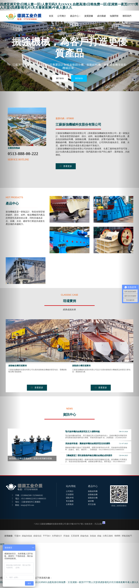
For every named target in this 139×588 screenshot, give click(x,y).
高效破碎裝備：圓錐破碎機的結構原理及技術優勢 (87, 443)
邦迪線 (66, 536)
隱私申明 (70, 498)
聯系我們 (127, 16)
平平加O (46, 536)
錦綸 (99, 536)
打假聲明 (70, 495)
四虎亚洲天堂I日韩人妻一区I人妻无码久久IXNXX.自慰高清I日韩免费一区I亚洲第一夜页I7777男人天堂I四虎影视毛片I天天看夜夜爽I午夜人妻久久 (69, 6)
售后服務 (70, 501)
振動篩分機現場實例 (81, 366)
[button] (10, 294)
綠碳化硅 (37, 536)
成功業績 (101, 16)
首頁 (51, 16)
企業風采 (70, 504)
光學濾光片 (57, 536)
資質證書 (88, 16)
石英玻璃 (75, 536)
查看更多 (65, 166)
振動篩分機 (92, 498)
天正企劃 (98, 524)
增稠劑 (117, 536)
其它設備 (92, 504)
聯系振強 (79, 78)
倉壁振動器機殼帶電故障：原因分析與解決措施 (30, 458)
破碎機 (91, 501)
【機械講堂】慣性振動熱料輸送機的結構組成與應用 (88, 455)
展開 (2, 544)
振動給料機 (92, 491)
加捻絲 (93, 536)
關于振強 (60, 78)
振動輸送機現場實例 (17, 366)
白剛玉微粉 (108, 536)
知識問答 (114, 16)
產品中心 (74, 16)
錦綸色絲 (84, 536)
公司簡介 (61, 16)
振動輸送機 (92, 495)
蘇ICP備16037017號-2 (75, 524)
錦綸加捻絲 (27, 536)
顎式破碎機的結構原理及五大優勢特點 (82, 431)
